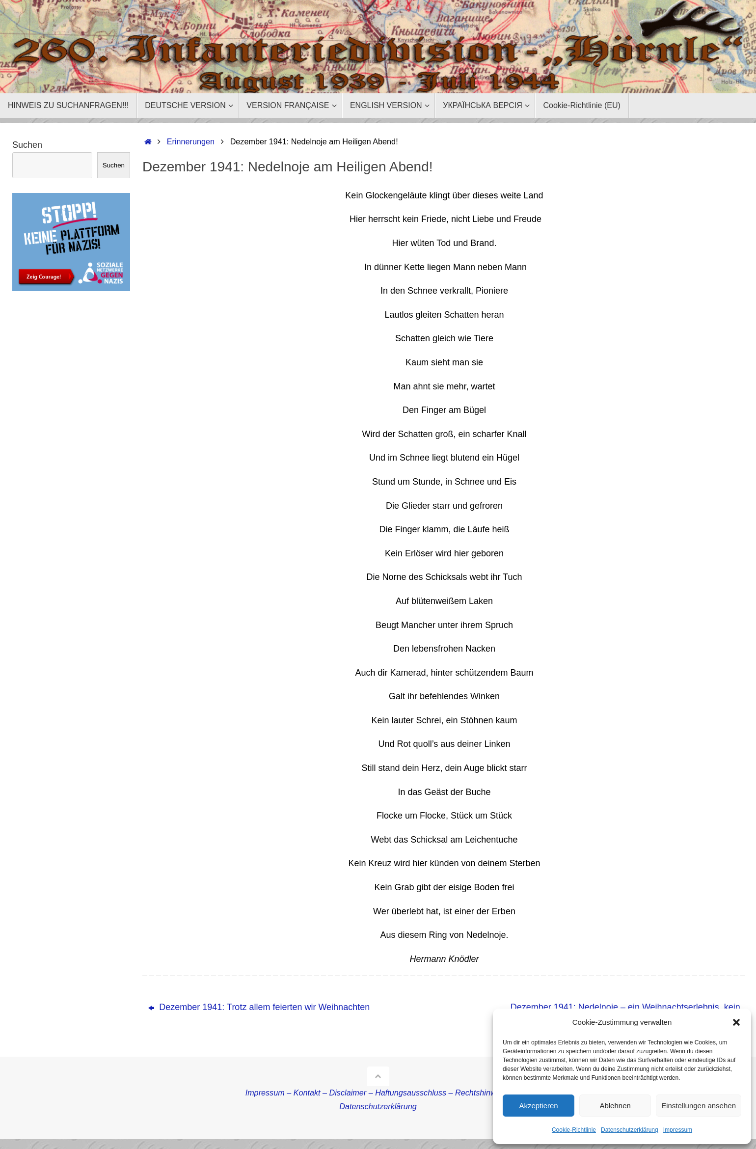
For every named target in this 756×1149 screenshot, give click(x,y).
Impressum (677, 1129)
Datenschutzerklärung (629, 1129)
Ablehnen (614, 1105)
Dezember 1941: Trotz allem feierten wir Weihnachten (259, 1007)
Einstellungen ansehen (698, 1105)
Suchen (27, 145)
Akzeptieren (538, 1105)
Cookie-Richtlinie (574, 1129)
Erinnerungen (191, 141)
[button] (736, 1022)
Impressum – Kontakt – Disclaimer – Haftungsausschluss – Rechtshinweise (378, 1092)
